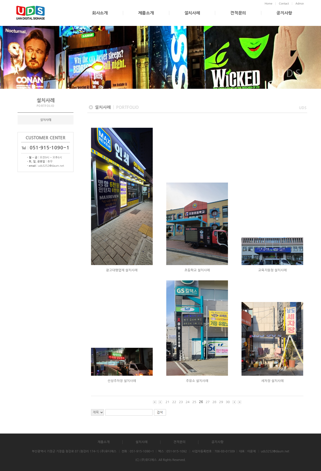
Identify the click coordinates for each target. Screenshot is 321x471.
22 (174, 402)
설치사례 (192, 13)
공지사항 (284, 13)
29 (221, 402)
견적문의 (238, 13)
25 (194, 402)
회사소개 (100, 13)
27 (208, 402)
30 (228, 402)
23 (181, 402)
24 (188, 402)
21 (168, 402)
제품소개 (146, 13)
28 (214, 402)
